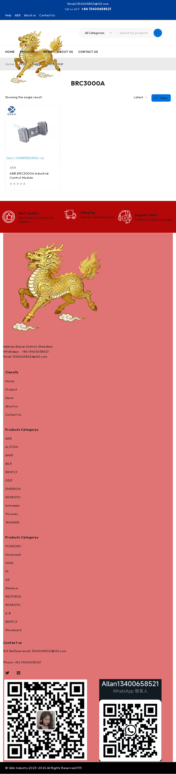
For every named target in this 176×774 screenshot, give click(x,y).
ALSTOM (11, 447)
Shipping (88, 212)
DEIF (9, 481)
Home (9, 381)
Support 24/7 (146, 215)
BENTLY (11, 472)
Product (11, 390)
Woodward (13, 630)
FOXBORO (13, 546)
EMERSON (13, 489)
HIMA (9, 563)
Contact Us (47, 15)
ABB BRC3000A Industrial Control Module (29, 175)
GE (7, 580)
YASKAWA (12, 522)
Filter (164, 97)
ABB (18, 15)
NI (7, 571)
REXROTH (13, 497)
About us (30, 15)
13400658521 (38, 352)
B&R (8, 464)
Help (8, 15)
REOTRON (13, 597)
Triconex (11, 514)
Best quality (28, 213)
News (9, 398)
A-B (8, 613)
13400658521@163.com (92, 4)
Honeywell (13, 555)
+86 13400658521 (96, 9)
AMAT (9, 455)
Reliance (11, 588)
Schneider (12, 506)
